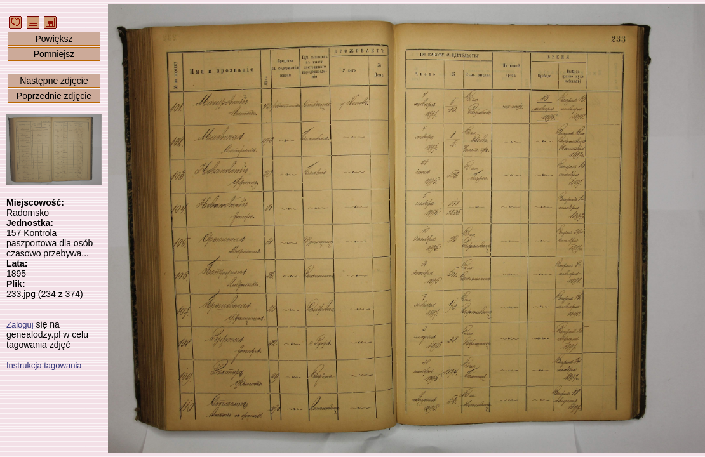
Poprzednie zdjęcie (54, 96)
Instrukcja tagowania (44, 365)
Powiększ (53, 39)
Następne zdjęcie (54, 81)
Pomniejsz (54, 54)
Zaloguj (20, 324)
